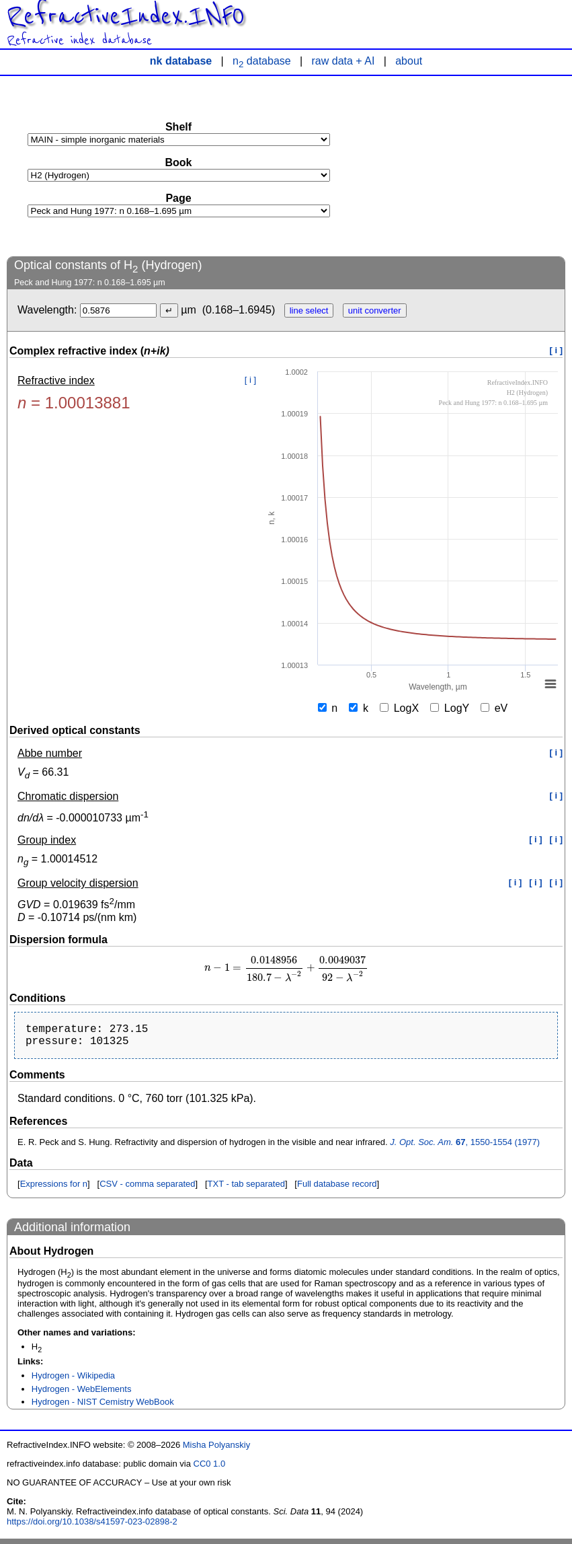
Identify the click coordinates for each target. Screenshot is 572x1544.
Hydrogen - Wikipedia (73, 1381)
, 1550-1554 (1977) (465, 1147)
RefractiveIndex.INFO (126, 16)
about (408, 61)
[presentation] (286, 968)
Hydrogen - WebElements (82, 1394)
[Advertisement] (464, 165)
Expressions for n (53, 1189)
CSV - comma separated (147, 1189)
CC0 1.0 (210, 1469)
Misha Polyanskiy (216, 1450)
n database (262, 61)
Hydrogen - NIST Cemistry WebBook (103, 1407)
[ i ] (556, 350)
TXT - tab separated (246, 1189)
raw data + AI (343, 61)
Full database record (337, 1189)
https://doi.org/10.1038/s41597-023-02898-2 (92, 1527)
